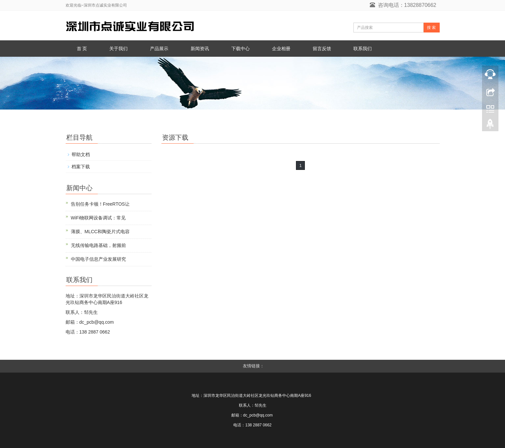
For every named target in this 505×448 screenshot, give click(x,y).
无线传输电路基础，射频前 (98, 245)
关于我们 (118, 48)
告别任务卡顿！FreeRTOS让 (100, 204)
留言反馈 (322, 48)
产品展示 (159, 48)
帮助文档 (81, 154)
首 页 (82, 48)
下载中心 (240, 48)
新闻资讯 (200, 48)
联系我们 (362, 48)
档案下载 (81, 166)
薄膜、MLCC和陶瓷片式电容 (100, 231)
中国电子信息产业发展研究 (98, 259)
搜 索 (431, 27)
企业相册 (281, 48)
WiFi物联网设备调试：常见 (98, 217)
